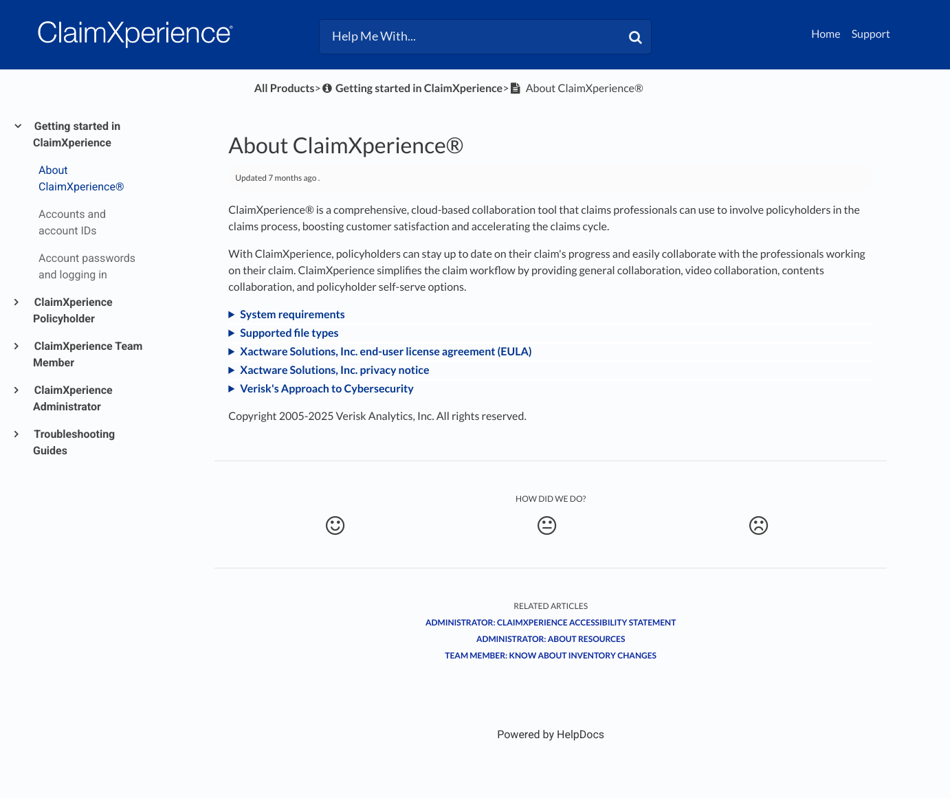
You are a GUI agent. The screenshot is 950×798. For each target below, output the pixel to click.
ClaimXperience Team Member (87, 354)
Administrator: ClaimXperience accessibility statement (551, 622)
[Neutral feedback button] (547, 526)
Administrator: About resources (551, 639)
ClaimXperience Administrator (73, 398)
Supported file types (289, 333)
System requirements (292, 314)
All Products (284, 88)
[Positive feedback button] (334, 526)
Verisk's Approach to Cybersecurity (327, 388)
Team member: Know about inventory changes (550, 655)
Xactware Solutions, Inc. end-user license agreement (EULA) (385, 351)
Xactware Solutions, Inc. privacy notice (334, 370)
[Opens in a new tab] (550, 734)
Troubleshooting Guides (74, 442)
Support (871, 34)
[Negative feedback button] (758, 526)
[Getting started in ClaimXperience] (411, 88)
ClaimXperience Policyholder (73, 310)
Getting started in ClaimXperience (76, 134)
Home (826, 34)
